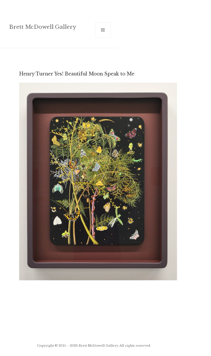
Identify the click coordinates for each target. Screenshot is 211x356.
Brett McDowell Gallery (42, 26)
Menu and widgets (103, 37)
